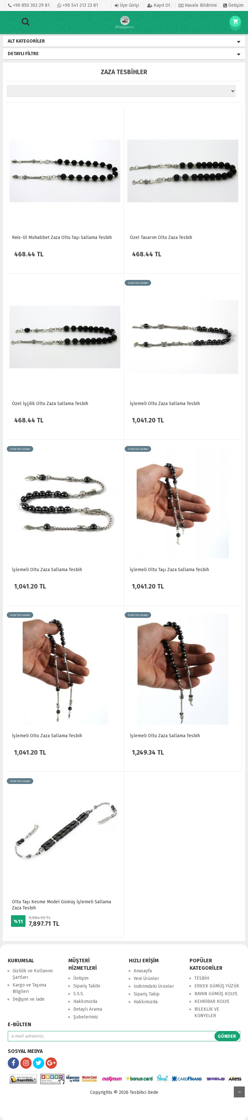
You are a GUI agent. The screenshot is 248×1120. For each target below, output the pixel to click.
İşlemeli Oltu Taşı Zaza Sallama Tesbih (169, 569)
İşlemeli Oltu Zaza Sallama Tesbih (165, 403)
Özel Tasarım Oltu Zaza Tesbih (161, 237)
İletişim (233, 5)
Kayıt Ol (158, 5)
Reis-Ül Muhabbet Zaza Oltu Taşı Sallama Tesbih (62, 237)
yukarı (239, 1091)
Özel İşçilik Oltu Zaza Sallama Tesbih (50, 403)
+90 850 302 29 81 (29, 5)
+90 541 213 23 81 (77, 5)
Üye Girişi (127, 5)
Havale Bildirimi (198, 5)
